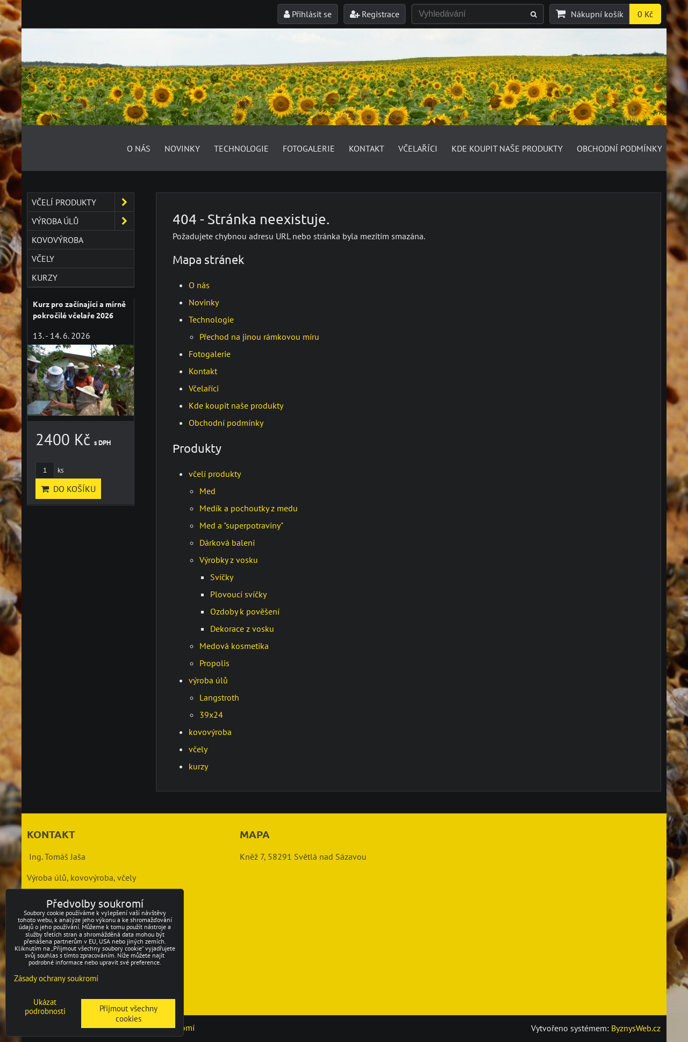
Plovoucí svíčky (238, 594)
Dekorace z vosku (242, 628)
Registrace (374, 14)
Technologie (241, 148)
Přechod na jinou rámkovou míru (259, 336)
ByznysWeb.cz (636, 1028)
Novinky (182, 148)
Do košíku (68, 488)
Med (207, 491)
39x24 (211, 714)
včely (198, 749)
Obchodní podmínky (619, 148)
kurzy (198, 766)
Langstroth (219, 697)
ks (49, 470)
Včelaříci (418, 148)
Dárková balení (227, 542)
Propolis (214, 663)
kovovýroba (210, 731)
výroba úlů (208, 680)
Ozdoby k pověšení (245, 611)
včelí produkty (215, 473)
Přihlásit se (308, 14)
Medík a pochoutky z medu (248, 508)
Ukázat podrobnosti (45, 1007)
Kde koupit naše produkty (507, 148)
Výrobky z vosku (228, 559)
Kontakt (366, 148)
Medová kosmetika (234, 645)
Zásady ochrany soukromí (56, 978)
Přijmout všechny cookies (128, 1013)
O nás (138, 148)
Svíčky (221, 577)
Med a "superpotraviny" (241, 525)
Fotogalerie (309, 148)
